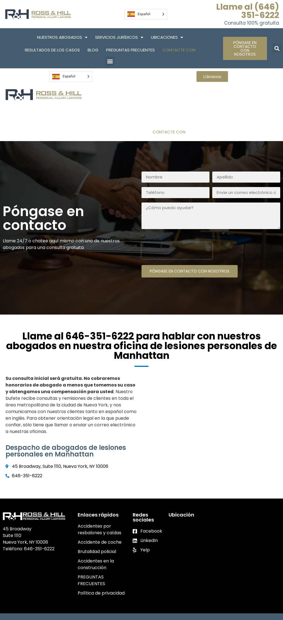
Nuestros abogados (62, 37)
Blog (93, 50)
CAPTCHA (152, 238)
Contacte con (179, 50)
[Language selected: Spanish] (145, 14)
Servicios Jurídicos (119, 37)
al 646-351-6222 (94, 336)
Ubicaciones (167, 37)
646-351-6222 (39, 549)
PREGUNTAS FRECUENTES (130, 50)
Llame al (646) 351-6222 (247, 11)
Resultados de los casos (52, 50)
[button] (110, 61)
